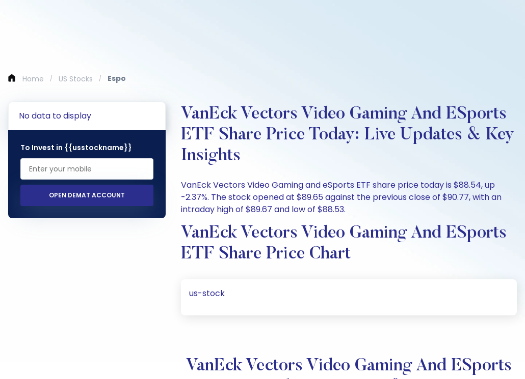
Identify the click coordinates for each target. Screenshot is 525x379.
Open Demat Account (87, 195)
